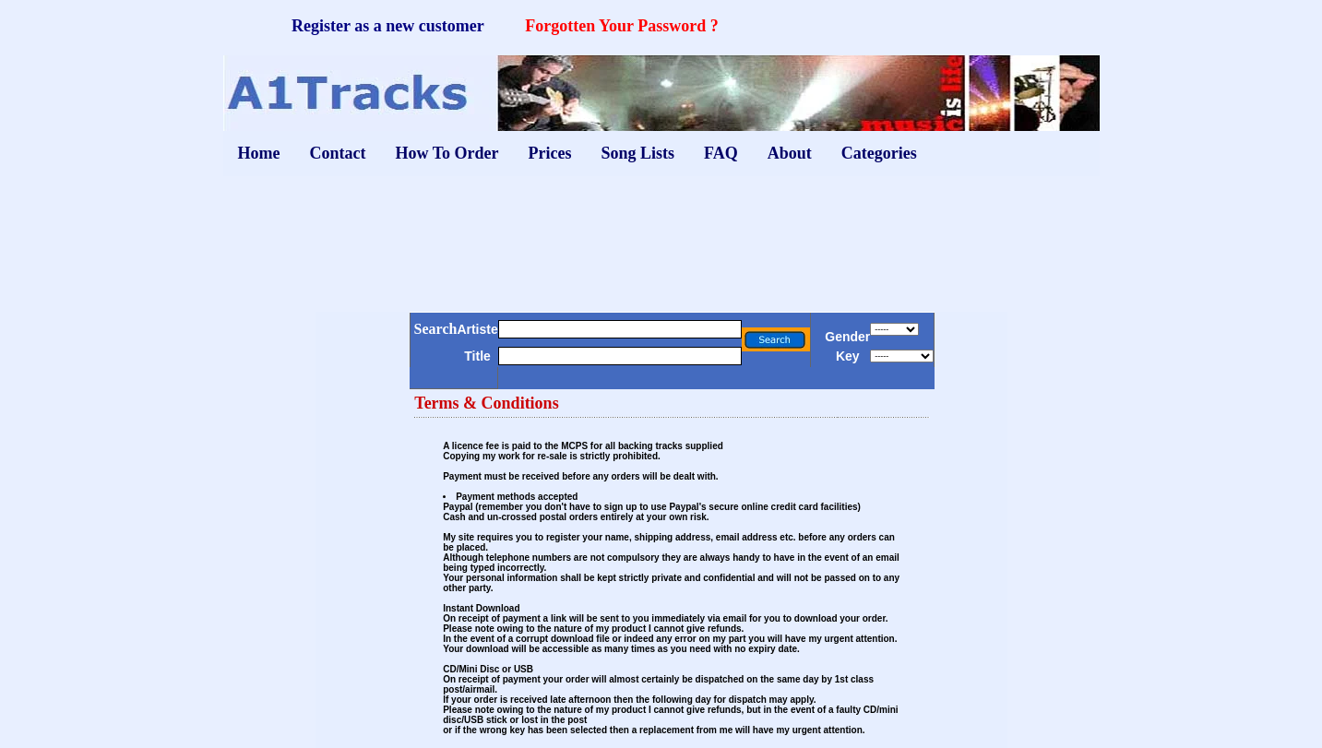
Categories (879, 153)
